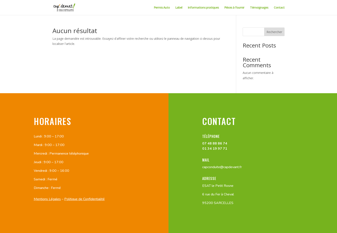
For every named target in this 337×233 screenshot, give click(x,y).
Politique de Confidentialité (84, 199)
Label (178, 7)
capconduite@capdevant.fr (222, 167)
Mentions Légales (47, 199)
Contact (279, 7)
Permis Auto (162, 7)
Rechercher (274, 32)
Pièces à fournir (234, 7)
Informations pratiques (203, 7)
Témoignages (259, 7)
